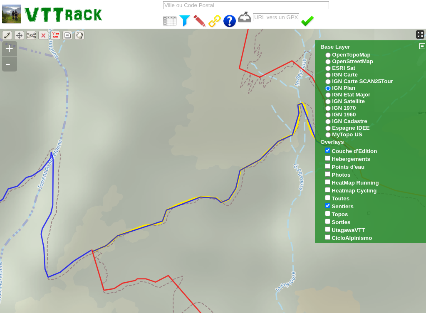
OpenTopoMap (351, 55)
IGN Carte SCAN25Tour (362, 81)
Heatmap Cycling (354, 190)
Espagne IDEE (350, 128)
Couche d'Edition (354, 151)
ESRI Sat (343, 68)
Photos (341, 175)
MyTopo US (347, 134)
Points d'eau (348, 167)
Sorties (341, 222)
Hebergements (351, 159)
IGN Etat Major (351, 94)
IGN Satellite (348, 101)
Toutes (340, 198)
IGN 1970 (344, 108)
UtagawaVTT (348, 230)
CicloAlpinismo (352, 238)
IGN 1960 (344, 114)
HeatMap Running (355, 183)
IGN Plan (343, 88)
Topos (340, 214)
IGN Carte (344, 74)
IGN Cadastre (349, 121)
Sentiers (343, 206)
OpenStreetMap (352, 61)
